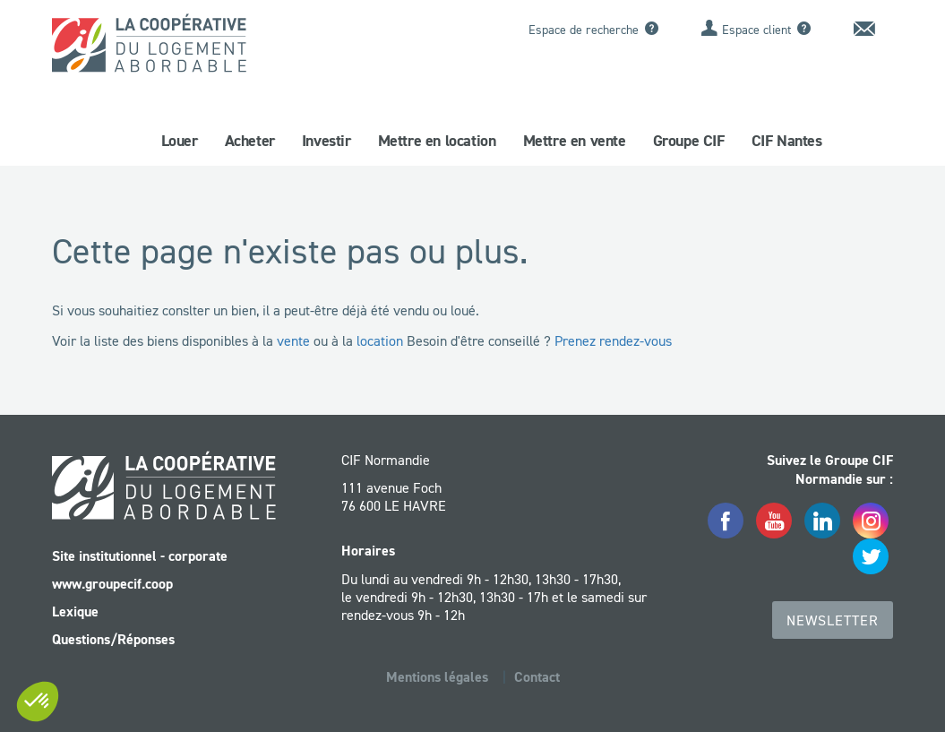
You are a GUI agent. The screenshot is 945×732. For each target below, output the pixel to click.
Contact (537, 676)
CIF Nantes (787, 140)
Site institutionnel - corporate (140, 556)
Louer (179, 140)
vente (293, 340)
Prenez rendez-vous (613, 340)
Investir (326, 140)
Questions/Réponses (113, 639)
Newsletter (832, 620)
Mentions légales (437, 676)
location (380, 340)
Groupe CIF (689, 140)
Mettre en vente (574, 140)
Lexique (75, 611)
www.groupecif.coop (112, 583)
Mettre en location (437, 140)
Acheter (250, 140)
